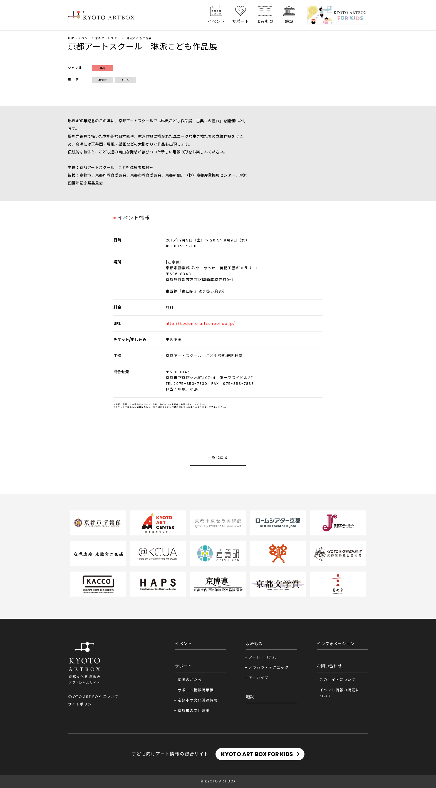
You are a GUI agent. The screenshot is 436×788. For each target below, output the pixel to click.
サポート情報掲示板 (196, 690)
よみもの (265, 21)
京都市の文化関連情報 (198, 700)
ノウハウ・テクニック (269, 667)
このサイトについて (337, 679)
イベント (216, 21)
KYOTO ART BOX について (93, 696)
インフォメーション (335, 644)
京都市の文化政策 (194, 710)
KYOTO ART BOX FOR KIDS (257, 754)
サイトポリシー (82, 704)
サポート (240, 21)
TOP (71, 38)
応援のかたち (190, 679)
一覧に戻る (218, 457)
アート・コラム (262, 657)
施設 (289, 21)
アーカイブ (258, 677)
